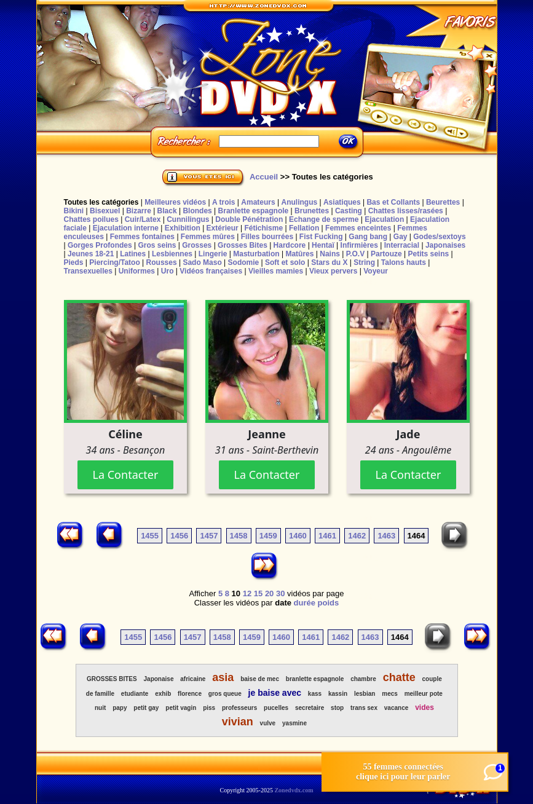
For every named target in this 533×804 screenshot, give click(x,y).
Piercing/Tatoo (114, 262)
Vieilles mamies (275, 271)
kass (315, 693)
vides (424, 707)
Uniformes (137, 271)
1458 (239, 535)
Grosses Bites (242, 245)
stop (337, 707)
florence (190, 693)
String (364, 262)
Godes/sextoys (439, 236)
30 (280, 593)
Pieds (74, 262)
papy (120, 707)
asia (223, 677)
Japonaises (445, 245)
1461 (327, 535)
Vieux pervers (333, 271)
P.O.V (355, 254)
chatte (399, 677)
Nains (330, 254)
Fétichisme (263, 228)
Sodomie (243, 262)
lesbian (364, 693)
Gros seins (157, 245)
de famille (100, 693)
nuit (100, 707)
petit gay (146, 707)
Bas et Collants (393, 202)
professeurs (239, 707)
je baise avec (274, 693)
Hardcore (290, 245)
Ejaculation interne (126, 228)
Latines (133, 254)
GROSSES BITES (112, 679)
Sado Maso (202, 262)
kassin (337, 693)
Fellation (304, 228)
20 (269, 593)
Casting (348, 211)
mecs (390, 693)
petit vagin (180, 707)
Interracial (401, 245)
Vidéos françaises (211, 271)
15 (258, 593)
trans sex (363, 707)
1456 (179, 535)
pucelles (276, 707)
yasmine (294, 723)
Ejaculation (384, 219)
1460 (298, 535)
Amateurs (258, 202)
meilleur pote (424, 693)
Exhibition (182, 228)
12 (247, 593)
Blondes (197, 211)
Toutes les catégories (101, 202)
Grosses (196, 245)
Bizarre (138, 211)
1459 (268, 535)
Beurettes (443, 202)
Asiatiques (342, 202)
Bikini (74, 211)
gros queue (225, 693)
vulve (268, 723)
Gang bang (368, 236)
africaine (192, 679)
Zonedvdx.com (293, 790)
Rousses (161, 262)
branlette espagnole (315, 679)
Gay (400, 236)
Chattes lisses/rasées (405, 211)
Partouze (386, 254)
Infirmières (359, 245)
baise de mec (259, 679)
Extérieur (223, 228)
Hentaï (323, 245)
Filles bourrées (267, 236)
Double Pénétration (249, 219)
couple (432, 679)
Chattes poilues (91, 219)
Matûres (299, 254)
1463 (386, 535)
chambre (363, 679)
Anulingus (299, 202)
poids (328, 602)
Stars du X (329, 262)
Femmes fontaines (142, 236)
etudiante (134, 693)
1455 (150, 535)
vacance (396, 707)
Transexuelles (88, 271)
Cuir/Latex (143, 219)
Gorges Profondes (100, 245)
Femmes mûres (208, 236)
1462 (357, 535)
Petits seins (428, 254)
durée (304, 602)
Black (167, 211)
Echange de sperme (323, 219)
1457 (209, 535)
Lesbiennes (172, 254)
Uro (167, 271)
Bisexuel (105, 211)
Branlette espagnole (253, 211)
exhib (163, 693)
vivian (237, 721)
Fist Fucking (321, 236)
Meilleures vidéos (175, 202)
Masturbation (256, 254)
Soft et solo (285, 262)
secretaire (309, 707)
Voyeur (375, 271)
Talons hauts (403, 262)
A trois (223, 202)
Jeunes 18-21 (91, 254)
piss (209, 707)
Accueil (264, 176)
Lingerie (213, 254)
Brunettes (311, 211)
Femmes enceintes (358, 228)
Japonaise (159, 679)
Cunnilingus (188, 219)
